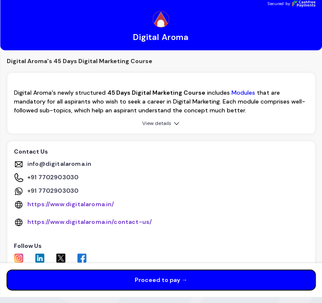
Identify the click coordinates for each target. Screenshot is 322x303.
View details (161, 123)
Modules (243, 93)
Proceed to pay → (161, 280)
